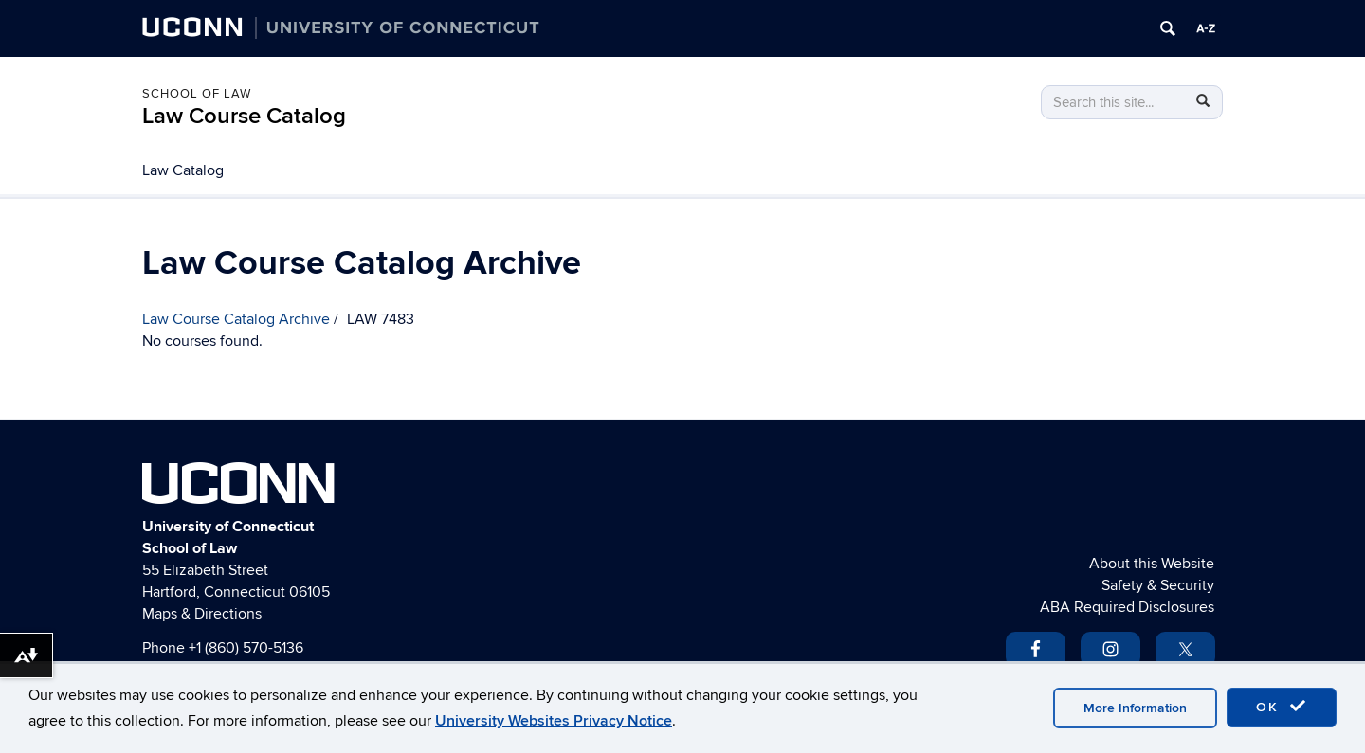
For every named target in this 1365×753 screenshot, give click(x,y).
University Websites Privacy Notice (553, 720)
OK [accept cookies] (1281, 706)
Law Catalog (183, 170)
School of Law (196, 93)
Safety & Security (1157, 585)
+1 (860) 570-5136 (246, 647)
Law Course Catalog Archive (236, 319)
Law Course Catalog (244, 116)
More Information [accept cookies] (1135, 708)
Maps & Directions (202, 613)
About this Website (1151, 563)
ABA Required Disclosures (1127, 607)
